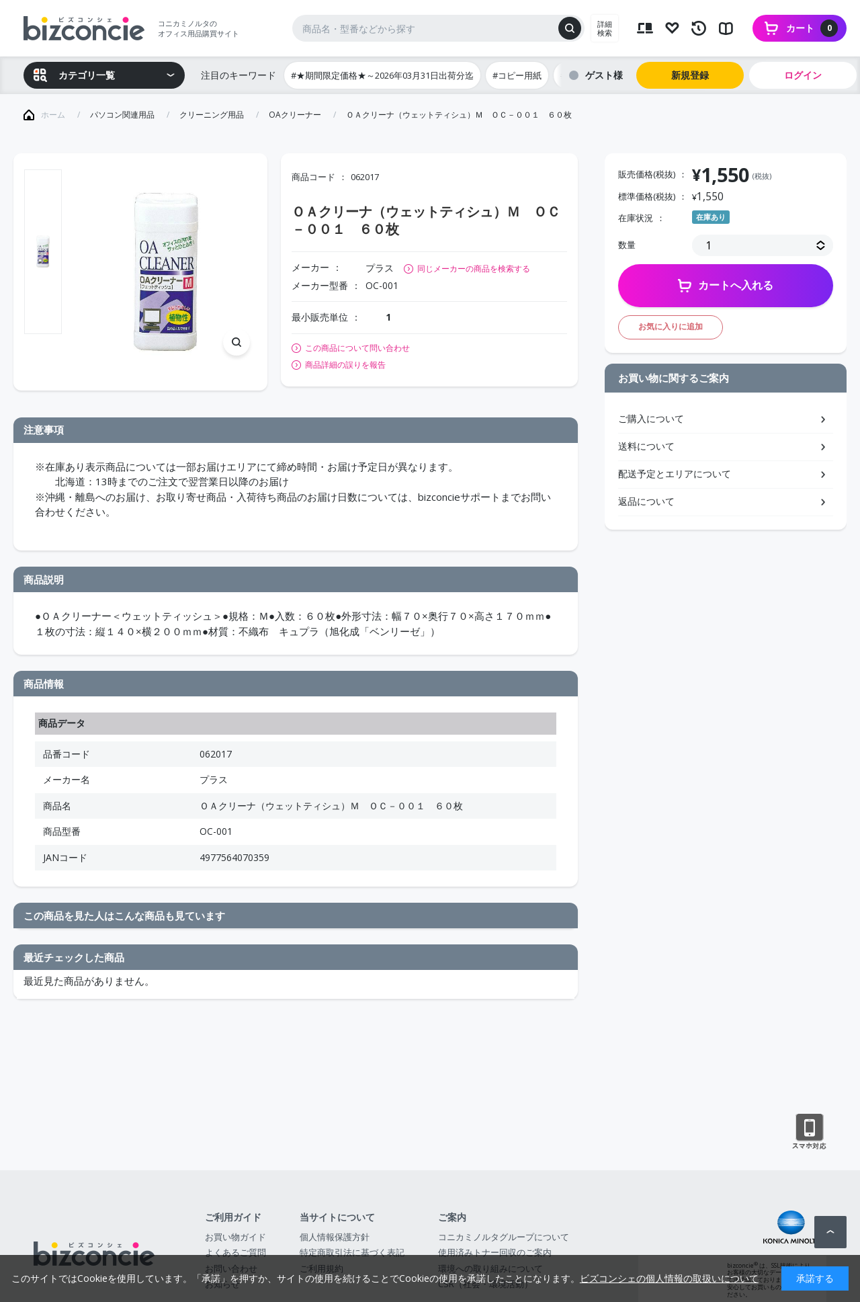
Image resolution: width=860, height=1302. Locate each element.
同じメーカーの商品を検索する (473, 268)
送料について (646, 446)
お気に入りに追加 (670, 326)
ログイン (803, 75)
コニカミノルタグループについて (503, 1237)
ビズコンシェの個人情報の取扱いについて (669, 1278)
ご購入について (651, 418)
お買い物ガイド (235, 1237)
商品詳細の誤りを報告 (345, 365)
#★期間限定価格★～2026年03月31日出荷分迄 (382, 75)
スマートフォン (809, 1132)
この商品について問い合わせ (357, 348)
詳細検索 (604, 28)
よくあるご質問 (235, 1252)
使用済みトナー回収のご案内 (495, 1252)
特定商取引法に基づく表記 (352, 1252)
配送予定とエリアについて (674, 473)
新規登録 (690, 75)
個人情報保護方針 (335, 1237)
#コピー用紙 (517, 75)
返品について (646, 501)
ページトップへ (830, 1232)
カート (812, 28)
